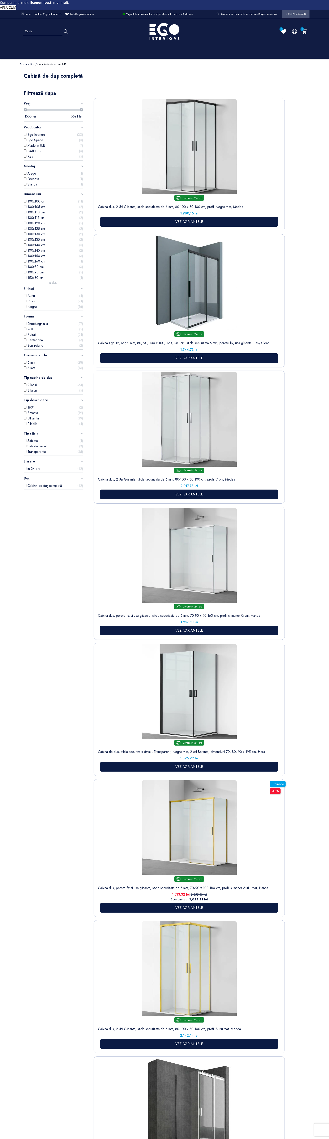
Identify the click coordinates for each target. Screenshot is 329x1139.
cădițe (125, 834)
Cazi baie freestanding (101, 1027)
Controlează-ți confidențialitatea (164, 1101)
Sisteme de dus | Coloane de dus (101, 1054)
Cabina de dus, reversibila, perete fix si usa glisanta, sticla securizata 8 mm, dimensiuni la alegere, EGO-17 (189, 273)
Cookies (125, 1039)
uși (193, 778)
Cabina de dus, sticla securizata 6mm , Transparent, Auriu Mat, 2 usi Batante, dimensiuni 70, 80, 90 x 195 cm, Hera (111, 398)
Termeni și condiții (152, 1014)
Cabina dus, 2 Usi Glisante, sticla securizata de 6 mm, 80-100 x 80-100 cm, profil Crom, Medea (189, 164)
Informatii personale (184, 1005)
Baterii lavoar (102, 1018)
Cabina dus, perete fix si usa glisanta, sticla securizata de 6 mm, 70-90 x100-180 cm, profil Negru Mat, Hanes (227, 275)
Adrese (176, 1025)
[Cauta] (66, 31)
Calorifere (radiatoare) (101, 1082)
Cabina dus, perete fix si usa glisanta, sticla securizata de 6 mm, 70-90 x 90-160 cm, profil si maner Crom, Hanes (228, 168)
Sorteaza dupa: (222, 95)
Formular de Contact (205, 1110)
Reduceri (151, 1086)
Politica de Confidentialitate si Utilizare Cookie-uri (130, 1025)
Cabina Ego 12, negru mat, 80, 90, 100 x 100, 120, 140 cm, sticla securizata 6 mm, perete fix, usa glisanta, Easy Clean (150, 168)
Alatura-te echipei (151, 1077)
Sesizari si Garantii (152, 1055)
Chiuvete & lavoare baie (101, 1038)
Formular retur (40, 1029)
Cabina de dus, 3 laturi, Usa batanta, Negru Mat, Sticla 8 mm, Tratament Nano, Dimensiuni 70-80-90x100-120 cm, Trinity (267, 504)
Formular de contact (127, 1048)
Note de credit (181, 1018)
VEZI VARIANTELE (111, 200)
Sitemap (98, 1011)
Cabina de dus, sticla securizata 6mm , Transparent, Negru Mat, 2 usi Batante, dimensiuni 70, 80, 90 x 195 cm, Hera (266, 166)
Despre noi (153, 1023)
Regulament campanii (153, 1066)
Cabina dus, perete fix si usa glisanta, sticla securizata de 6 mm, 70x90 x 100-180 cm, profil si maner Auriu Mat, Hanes (112, 277)
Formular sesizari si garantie (68, 1037)
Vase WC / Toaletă (101, 1071)
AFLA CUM (8, 7)
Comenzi (177, 1012)
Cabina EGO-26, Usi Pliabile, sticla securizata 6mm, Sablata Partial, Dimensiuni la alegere (189, 396)
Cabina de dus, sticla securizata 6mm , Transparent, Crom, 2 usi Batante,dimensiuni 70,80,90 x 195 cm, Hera (266, 398)
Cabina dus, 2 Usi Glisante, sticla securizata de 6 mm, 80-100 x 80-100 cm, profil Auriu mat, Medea (150, 273)
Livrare (149, 1005)
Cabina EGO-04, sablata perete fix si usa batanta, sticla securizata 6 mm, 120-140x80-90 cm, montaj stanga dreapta (150, 398)
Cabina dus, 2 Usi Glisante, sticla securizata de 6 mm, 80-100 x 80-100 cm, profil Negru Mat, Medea (112, 166)
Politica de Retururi (152, 1043)
